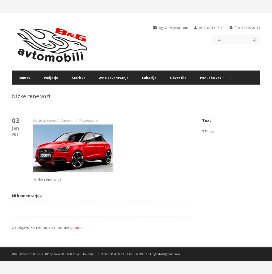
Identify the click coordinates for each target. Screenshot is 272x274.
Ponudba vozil (212, 78)
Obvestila (178, 78)
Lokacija (149, 78)
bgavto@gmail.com (166, 254)
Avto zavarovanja (114, 78)
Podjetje (51, 78)
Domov (24, 78)
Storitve (79, 78)
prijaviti (76, 227)
